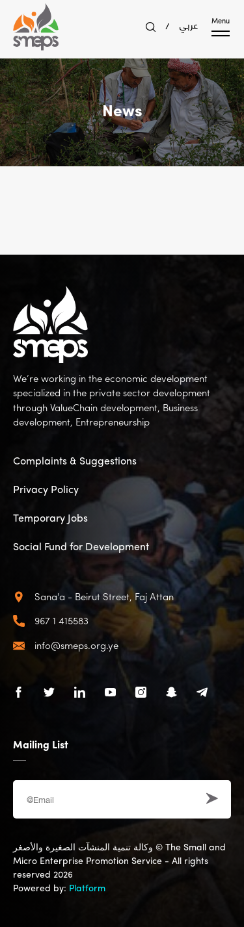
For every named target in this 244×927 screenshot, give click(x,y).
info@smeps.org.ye (76, 647)
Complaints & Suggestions (75, 462)
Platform (87, 888)
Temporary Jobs (50, 519)
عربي (189, 24)
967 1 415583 (61, 622)
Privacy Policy (46, 490)
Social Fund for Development (81, 547)
